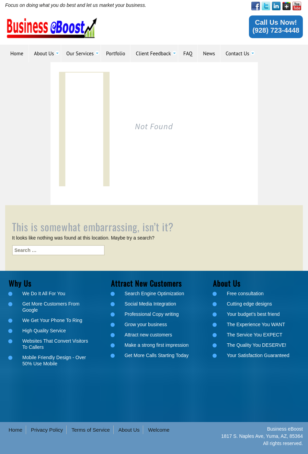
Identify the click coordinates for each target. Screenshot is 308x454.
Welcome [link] (158, 430)
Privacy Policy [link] (47, 430)
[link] (255, 6)
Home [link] (15, 430)
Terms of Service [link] (90, 430)
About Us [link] (129, 430)
